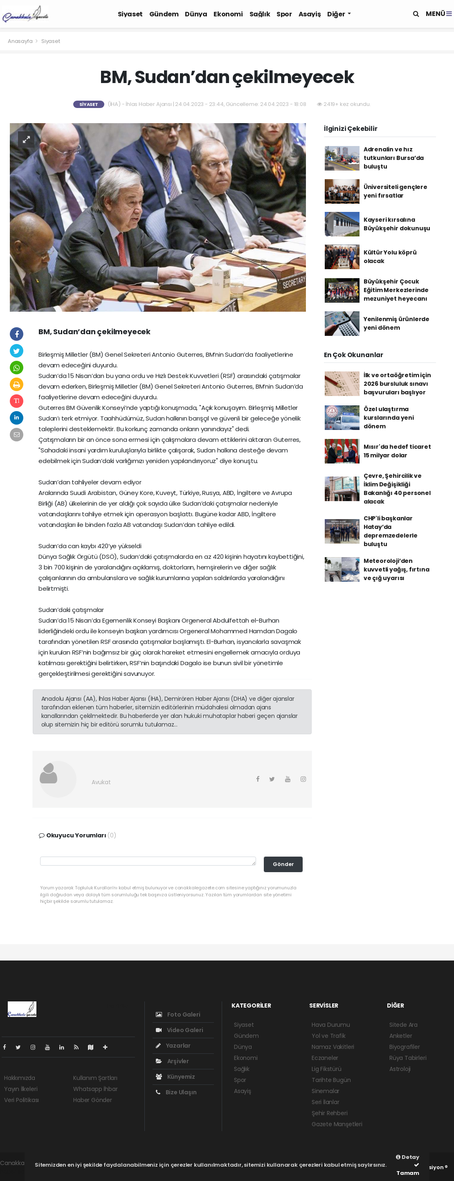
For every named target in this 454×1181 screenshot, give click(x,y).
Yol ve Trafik (329, 1036)
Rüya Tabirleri (407, 1058)
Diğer (336, 14)
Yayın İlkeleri (20, 1089)
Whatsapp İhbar (95, 1089)
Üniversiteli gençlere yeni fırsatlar (395, 191)
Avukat (101, 782)
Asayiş (310, 14)
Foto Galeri (178, 1014)
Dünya (196, 14)
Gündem (164, 14)
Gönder (283, 864)
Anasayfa (21, 41)
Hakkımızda (19, 1078)
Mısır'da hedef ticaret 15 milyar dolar (397, 451)
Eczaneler (325, 1058)
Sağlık (259, 14)
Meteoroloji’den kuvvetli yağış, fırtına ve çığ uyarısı (396, 569)
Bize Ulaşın (176, 1092)
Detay (407, 1157)
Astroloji (400, 1069)
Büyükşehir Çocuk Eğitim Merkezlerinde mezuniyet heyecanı (396, 290)
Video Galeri (179, 1030)
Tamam (407, 1169)
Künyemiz (175, 1077)
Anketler (400, 1036)
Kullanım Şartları (95, 1078)
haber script (17, 1172)
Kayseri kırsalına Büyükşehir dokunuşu (397, 224)
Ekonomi (228, 14)
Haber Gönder (92, 1100)
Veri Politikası (21, 1100)
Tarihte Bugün (331, 1080)
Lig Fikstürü (327, 1069)
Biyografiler (404, 1047)
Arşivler (172, 1061)
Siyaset (130, 14)
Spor (284, 14)
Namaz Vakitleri (333, 1047)
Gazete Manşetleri (337, 1124)
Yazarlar (173, 1046)
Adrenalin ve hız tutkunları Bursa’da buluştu (394, 158)
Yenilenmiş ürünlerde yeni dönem (396, 323)
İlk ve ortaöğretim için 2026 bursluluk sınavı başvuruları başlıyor (397, 383)
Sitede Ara (403, 1025)
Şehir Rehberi (330, 1113)
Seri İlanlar (325, 1102)
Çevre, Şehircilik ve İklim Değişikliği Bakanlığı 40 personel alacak (397, 489)
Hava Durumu (331, 1025)
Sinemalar (325, 1091)
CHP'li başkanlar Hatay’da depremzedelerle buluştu (391, 531)
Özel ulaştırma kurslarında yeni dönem (389, 417)
